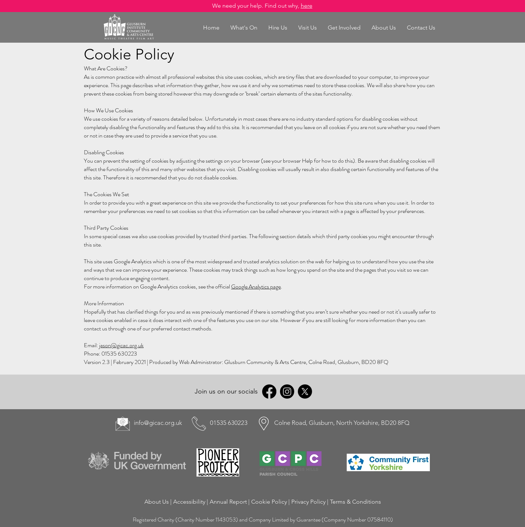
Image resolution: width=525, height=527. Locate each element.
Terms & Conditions (355, 501)
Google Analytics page (256, 286)
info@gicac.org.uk (158, 422)
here (306, 5)
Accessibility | (191, 501)
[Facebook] (269, 391)
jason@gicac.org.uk (121, 345)
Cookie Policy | (271, 501)
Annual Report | (230, 501)
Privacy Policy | (310, 501)
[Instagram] (287, 391)
